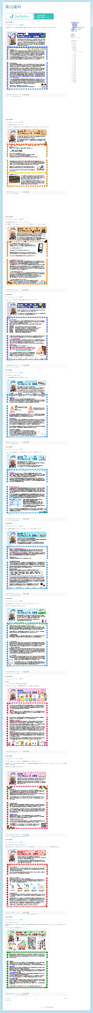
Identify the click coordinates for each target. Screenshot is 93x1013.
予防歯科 (16, 193)
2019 (73, 74)
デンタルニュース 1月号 (14, 919)
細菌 (14, 193)
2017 (73, 77)
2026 (73, 42)
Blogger (52, 1007)
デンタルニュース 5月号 (14, 601)
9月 (74, 56)
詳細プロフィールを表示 (75, 37)
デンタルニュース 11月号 (14, 122)
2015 (73, 80)
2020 (73, 72)
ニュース (14, 291)
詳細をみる (74, 30)
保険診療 (15, 443)
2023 (73, 47)
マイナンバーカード (20, 291)
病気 (15, 520)
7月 (74, 59)
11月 (74, 53)
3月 (74, 65)
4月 (74, 64)
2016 (73, 78)
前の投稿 (65, 998)
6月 (74, 61)
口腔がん (24, 913)
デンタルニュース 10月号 (14, 219)
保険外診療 (23, 836)
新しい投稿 (8, 998)
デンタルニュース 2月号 (14, 842)
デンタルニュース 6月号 (14, 526)
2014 (73, 81)
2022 (73, 48)
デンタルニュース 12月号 (14, 25)
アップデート (10, 193)
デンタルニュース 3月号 (14, 758)
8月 (74, 58)
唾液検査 (27, 913)
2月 (74, 67)
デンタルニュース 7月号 (14, 449)
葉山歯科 (13, 7)
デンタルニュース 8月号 (14, 372)
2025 (73, 44)
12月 (74, 50)
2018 (73, 75)
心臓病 (17, 836)
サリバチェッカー (16, 913)
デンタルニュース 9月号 (14, 297)
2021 (73, 70)
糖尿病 (20, 836)
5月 (74, 62)
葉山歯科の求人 (75, 22)
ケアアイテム (10, 366)
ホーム (36, 998)
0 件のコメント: (18, 94)
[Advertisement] (36, 108)
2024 (73, 45)
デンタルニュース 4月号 (14, 679)
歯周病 (13, 443)
